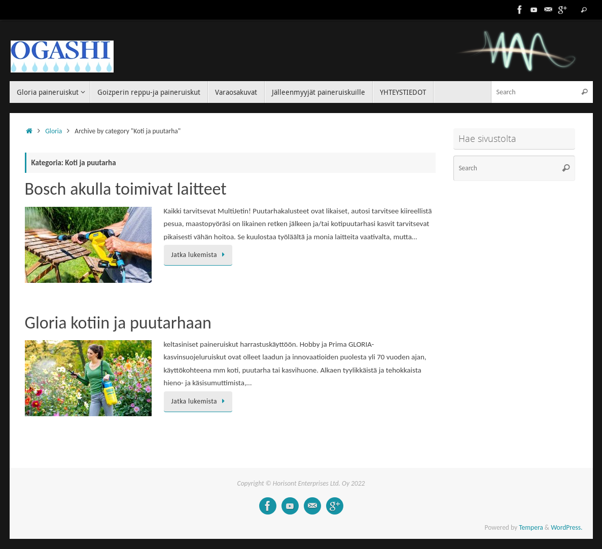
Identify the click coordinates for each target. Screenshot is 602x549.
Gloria (53, 131)
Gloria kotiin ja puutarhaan (118, 322)
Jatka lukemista (199, 254)
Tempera (531, 527)
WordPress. (566, 527)
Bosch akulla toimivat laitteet (126, 188)
